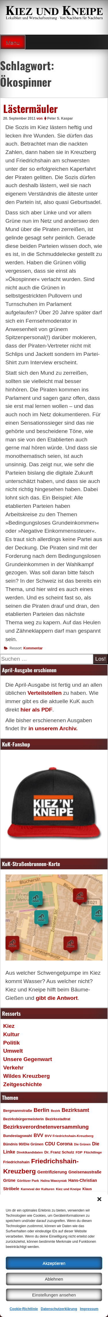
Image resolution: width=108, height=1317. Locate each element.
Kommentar (33, 648)
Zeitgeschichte (22, 1084)
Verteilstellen (44, 693)
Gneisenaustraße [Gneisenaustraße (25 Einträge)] (85, 1172)
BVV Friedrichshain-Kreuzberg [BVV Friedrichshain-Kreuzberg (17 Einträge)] (69, 1136)
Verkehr (13, 1068)
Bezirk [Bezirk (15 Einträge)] (55, 1110)
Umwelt (13, 1051)
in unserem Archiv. (53, 728)
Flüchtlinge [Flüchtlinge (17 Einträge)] (93, 1152)
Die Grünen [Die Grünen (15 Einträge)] (82, 1144)
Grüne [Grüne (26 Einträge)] (9, 1180)
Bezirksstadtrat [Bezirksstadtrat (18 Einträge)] (57, 1119)
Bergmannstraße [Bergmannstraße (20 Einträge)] (17, 1111)
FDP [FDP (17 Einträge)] (79, 1152)
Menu (13, 43)
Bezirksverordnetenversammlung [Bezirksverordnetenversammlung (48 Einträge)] (46, 1127)
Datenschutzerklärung (59, 1309)
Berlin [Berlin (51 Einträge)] (42, 1110)
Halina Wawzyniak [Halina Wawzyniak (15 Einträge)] (54, 1180)
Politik (11, 1043)
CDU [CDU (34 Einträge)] (50, 1143)
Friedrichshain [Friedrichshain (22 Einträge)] (16, 1162)
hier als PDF (36, 710)
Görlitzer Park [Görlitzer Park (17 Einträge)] (28, 1180)
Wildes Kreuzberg (26, 1076)
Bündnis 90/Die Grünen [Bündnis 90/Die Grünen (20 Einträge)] (23, 1144)
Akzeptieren (54, 1263)
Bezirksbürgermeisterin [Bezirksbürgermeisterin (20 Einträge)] (23, 1119)
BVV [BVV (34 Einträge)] (38, 1135)
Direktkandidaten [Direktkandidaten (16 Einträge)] (30, 1152)
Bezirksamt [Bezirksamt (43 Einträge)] (75, 1110)
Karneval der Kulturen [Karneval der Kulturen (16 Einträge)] (37, 1189)
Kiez (8, 1026)
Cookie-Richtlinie (24, 1309)
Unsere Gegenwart (27, 1059)
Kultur (11, 1034)
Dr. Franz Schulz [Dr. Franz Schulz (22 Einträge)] (59, 1152)
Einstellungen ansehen (54, 1294)
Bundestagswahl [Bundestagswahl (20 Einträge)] (17, 1136)
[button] (99, 1199)
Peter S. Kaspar (60, 118)
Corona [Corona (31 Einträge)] (65, 1143)
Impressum (89, 1309)
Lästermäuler (30, 108)
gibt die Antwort (56, 998)
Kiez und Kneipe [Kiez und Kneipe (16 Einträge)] (68, 1189)
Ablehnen (54, 1279)
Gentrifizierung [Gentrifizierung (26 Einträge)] (52, 1172)
